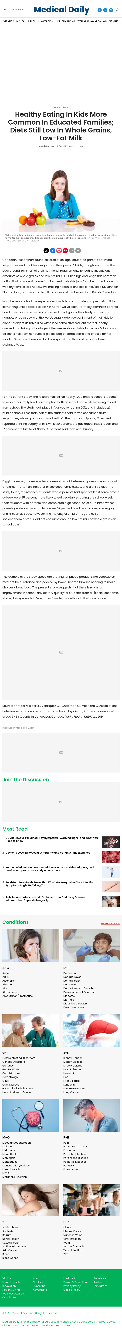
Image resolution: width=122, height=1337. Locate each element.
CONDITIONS (110, 21)
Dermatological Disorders (79, 988)
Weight (67, 1243)
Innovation (9, 1286)
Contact (38, 1282)
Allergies (7, 984)
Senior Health (10, 1239)
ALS (4, 988)
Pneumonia (70, 1169)
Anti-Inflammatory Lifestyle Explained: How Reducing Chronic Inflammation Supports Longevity (45, 898)
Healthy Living (11, 1290)
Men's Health (10, 1154)
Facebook (100, 1278)
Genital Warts (11, 1069)
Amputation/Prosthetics (17, 996)
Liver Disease (71, 1081)
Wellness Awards (89, 21)
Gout (5, 1081)
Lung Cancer (71, 1092)
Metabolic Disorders (14, 1177)
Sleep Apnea (10, 1258)
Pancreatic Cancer (75, 1146)
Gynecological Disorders (17, 1088)
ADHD (5, 977)
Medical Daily (62, 10)
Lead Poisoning (72, 1069)
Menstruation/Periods (16, 1165)
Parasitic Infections (75, 1154)
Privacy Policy (72, 1286)
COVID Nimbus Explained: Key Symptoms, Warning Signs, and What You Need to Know (52, 839)
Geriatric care (11, 1073)
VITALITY (8, 21)
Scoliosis (7, 1231)
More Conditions (110, 923)
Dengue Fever (72, 977)
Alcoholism (9, 981)
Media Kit (69, 1278)
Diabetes (69, 996)
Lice (65, 1077)
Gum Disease (10, 1084)
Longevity (69, 1084)
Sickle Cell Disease (14, 1246)
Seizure (6, 1235)
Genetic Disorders (13, 1062)
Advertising (40, 1290)
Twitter (98, 1282)
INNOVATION (45, 21)
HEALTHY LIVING (65, 21)
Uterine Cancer (72, 1231)
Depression (70, 984)
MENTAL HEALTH (26, 21)
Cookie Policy (71, 1290)
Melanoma (9, 1150)
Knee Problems (72, 1065)
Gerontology (10, 1077)
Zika (65, 1254)
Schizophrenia (11, 1227)
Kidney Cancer (72, 1058)
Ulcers (67, 1227)
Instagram (100, 1286)
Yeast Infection (72, 1250)
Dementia (69, 973)
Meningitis (8, 1158)
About (37, 1278)
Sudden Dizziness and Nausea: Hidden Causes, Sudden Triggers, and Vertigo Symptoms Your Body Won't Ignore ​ (50, 869)
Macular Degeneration (16, 1143)
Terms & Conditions (75, 1282)
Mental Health (11, 1169)
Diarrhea (68, 1000)
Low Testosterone (74, 1088)
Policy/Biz (61, 107)
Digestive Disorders (75, 1003)
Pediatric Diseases (74, 1162)
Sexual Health (11, 1243)
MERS (5, 1173)
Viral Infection (72, 1239)
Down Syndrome (73, 1007)
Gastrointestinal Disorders (18, 1058)
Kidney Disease (72, 1062)
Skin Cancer (9, 1250)
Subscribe (39, 1286)
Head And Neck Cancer (17, 1092)
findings (75, 276)
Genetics (8, 1065)
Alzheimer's (9, 992)
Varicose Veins (72, 1235)
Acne (5, 973)
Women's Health (73, 1246)
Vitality (6, 1278)
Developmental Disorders (79, 992)
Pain (66, 1143)
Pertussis (69, 1165)
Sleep (5, 1254)
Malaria (7, 1146)
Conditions (15, 922)
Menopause (9, 1162)
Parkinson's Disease (75, 1158)
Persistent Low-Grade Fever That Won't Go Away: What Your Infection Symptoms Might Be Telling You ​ (50, 884)
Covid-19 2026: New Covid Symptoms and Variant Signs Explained (48, 853)
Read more (63, 1325)
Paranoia (69, 1150)
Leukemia (69, 1073)
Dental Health (72, 981)
